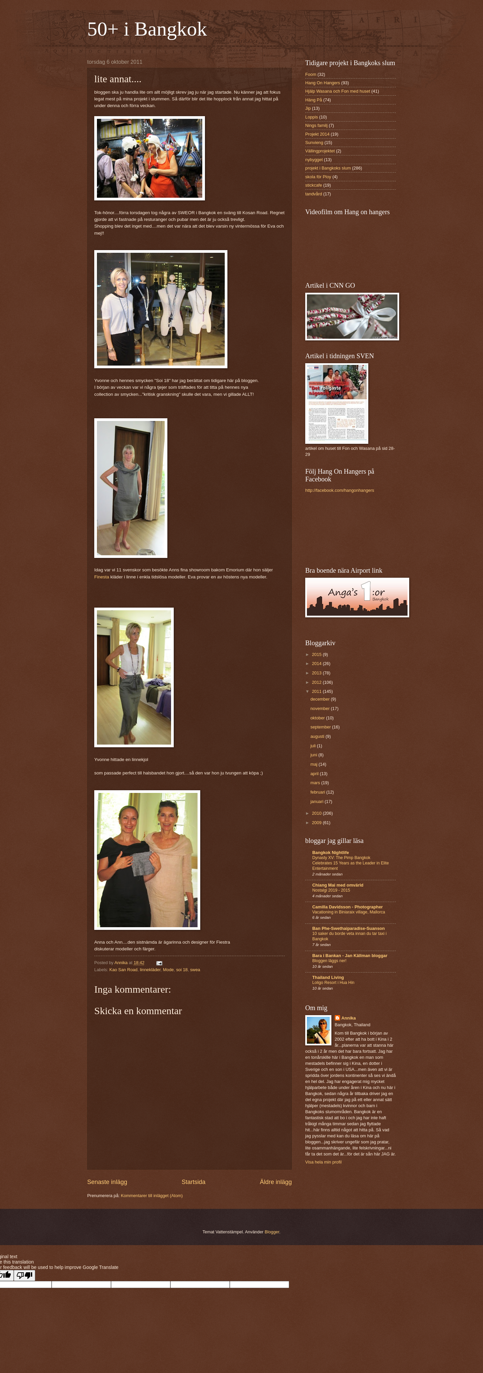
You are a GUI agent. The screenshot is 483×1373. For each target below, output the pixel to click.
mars (315, 782)
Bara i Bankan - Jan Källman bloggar (349, 955)
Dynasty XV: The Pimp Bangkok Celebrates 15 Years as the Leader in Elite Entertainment (350, 863)
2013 (317, 672)
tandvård (313, 193)
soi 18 (181, 969)
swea (195, 969)
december (320, 699)
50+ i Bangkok (147, 29)
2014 (317, 663)
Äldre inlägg (276, 1182)
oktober (318, 717)
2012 (317, 682)
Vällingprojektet (320, 150)
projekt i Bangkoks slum (328, 168)
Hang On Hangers (322, 82)
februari (318, 792)
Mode (168, 969)
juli (313, 745)
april (315, 773)
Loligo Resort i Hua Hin (333, 982)
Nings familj (316, 125)
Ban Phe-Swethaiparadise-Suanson (348, 928)
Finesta (101, 576)
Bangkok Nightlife (330, 852)
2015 (317, 654)
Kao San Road (123, 969)
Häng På (313, 99)
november (320, 708)
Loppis (311, 117)
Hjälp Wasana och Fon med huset (337, 91)
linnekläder (150, 969)
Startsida (193, 1182)
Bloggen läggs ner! (329, 960)
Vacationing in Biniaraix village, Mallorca (348, 912)
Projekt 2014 (317, 134)
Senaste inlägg (107, 1182)
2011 (317, 691)
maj (314, 764)
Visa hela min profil (323, 1162)
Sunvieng (314, 142)
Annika (348, 1018)
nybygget (314, 159)
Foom (310, 74)
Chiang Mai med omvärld (337, 885)
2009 (317, 822)
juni (314, 754)
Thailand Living (328, 977)
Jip (308, 108)
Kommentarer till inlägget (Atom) (152, 1195)
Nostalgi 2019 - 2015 (331, 890)
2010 (317, 813)
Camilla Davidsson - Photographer (347, 906)
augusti (317, 736)
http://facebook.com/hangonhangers (339, 490)
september (321, 726)
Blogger (272, 1231)
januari (317, 801)
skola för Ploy (318, 176)
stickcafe (313, 185)
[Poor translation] (24, 1275)
